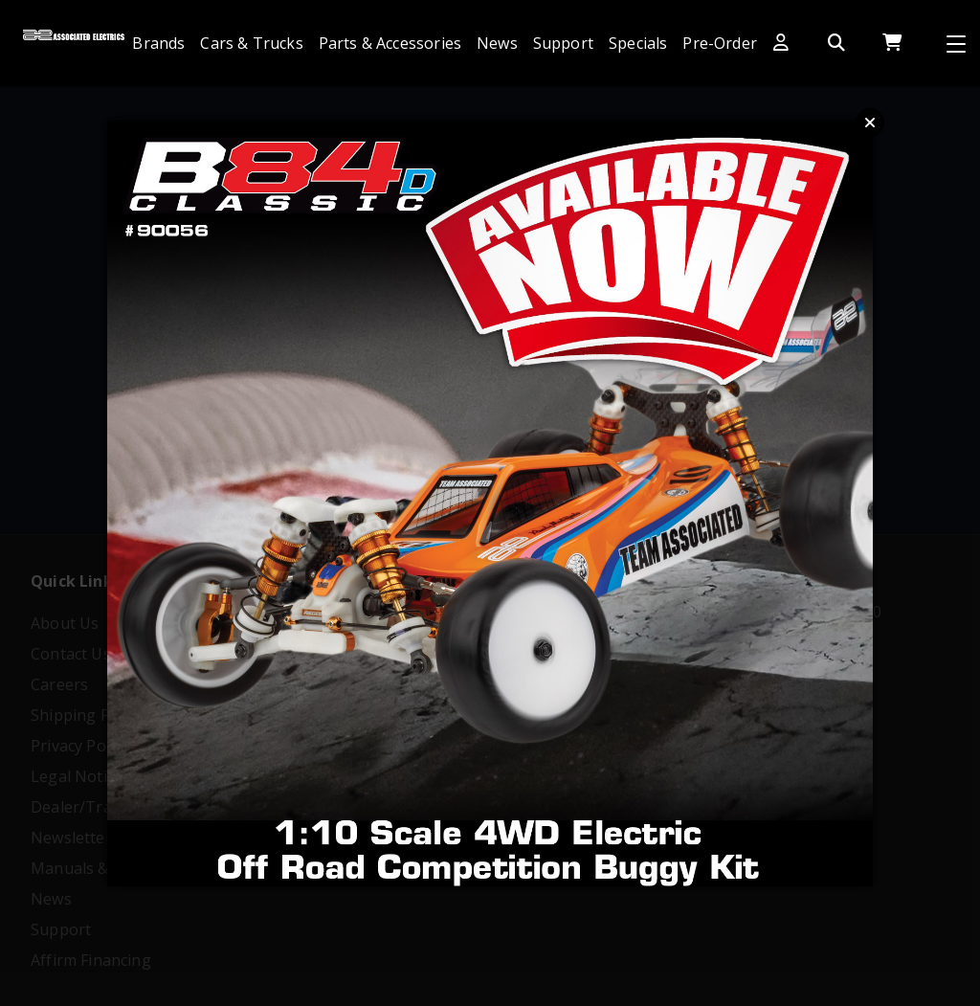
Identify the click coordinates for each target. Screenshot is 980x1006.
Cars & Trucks (251, 43)
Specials (638, 43)
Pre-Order (719, 43)
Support (563, 43)
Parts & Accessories (390, 43)
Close (870, 122)
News (497, 43)
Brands (158, 43)
